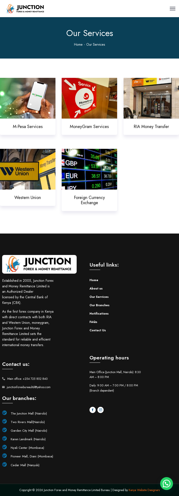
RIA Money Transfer (151, 127)
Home (78, 44)
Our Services (99, 297)
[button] (166, 483)
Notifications (99, 313)
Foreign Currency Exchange (89, 200)
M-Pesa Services (28, 127)
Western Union (27, 197)
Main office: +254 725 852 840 (27, 379)
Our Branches (99, 305)
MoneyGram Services (89, 127)
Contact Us (98, 330)
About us (96, 288)
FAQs (93, 322)
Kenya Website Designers (144, 490)
